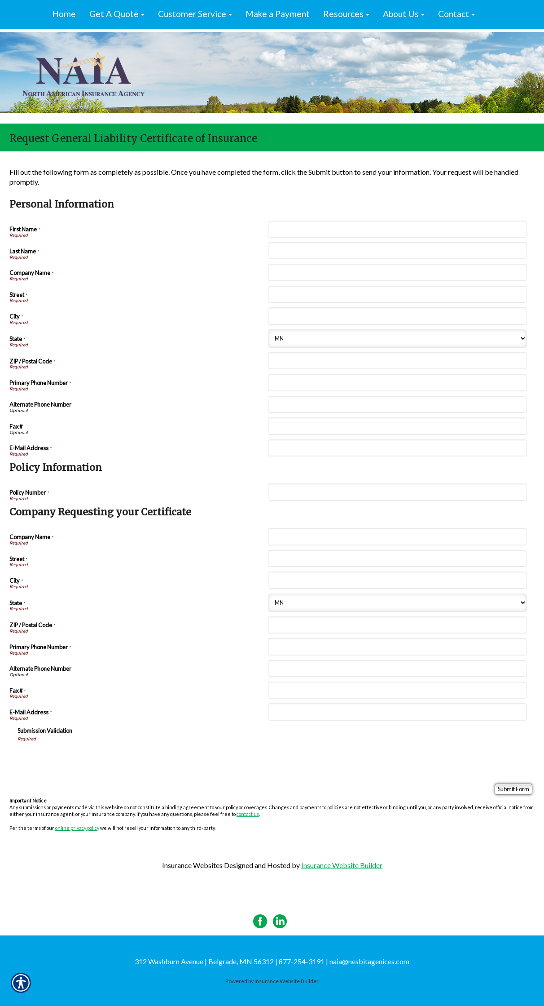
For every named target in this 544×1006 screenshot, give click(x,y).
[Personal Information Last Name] (397, 250)
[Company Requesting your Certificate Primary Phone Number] (397, 646)
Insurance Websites (192, 865)
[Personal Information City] (397, 315)
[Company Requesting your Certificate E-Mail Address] (397, 711)
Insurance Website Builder (341, 865)
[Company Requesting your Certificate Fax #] (397, 690)
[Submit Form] (513, 789)
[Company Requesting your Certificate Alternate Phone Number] (397, 668)
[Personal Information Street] (397, 294)
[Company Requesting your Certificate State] (397, 603)
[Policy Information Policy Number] (397, 492)
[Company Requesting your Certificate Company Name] (397, 536)
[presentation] (86, 759)
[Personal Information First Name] (397, 229)
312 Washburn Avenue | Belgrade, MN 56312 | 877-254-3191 (230, 961)
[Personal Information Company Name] (397, 272)
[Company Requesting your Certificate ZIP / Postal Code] (397, 625)
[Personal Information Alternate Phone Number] (397, 404)
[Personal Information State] (397, 338)
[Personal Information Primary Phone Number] (397, 382)
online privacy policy (77, 828)
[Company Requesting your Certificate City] (397, 580)
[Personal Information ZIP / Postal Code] (397, 360)
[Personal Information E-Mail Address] (397, 447)
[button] (117, 14)
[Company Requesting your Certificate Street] (397, 558)
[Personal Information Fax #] (397, 425)
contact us (248, 814)
